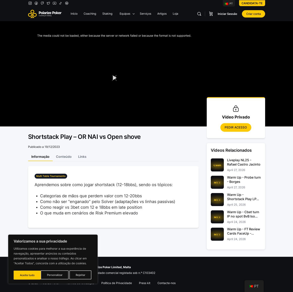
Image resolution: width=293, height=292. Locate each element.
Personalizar (27, 275)
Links (82, 157)
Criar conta (253, 13)
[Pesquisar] (199, 13)
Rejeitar (53, 275)
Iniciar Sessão (227, 13)
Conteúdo (64, 157)
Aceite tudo (79, 275)
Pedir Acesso (236, 127)
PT (229, 3)
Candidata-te (252, 3)
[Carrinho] (211, 14)
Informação (40, 157)
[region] (53, 260)
